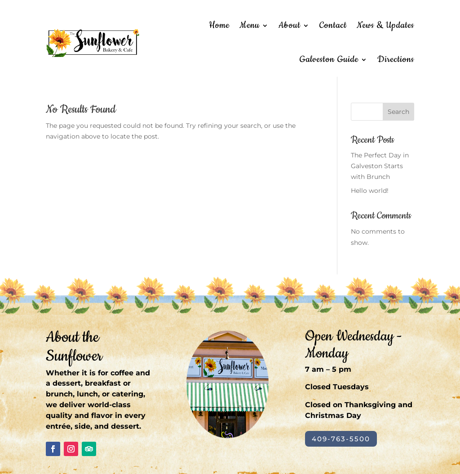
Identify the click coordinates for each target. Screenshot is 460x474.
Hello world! (370, 191)
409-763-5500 (341, 439)
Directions (395, 59)
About (290, 25)
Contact (333, 25)
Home (219, 25)
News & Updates (385, 25)
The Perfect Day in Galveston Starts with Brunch (380, 166)
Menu (249, 25)
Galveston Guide (329, 59)
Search (398, 112)
